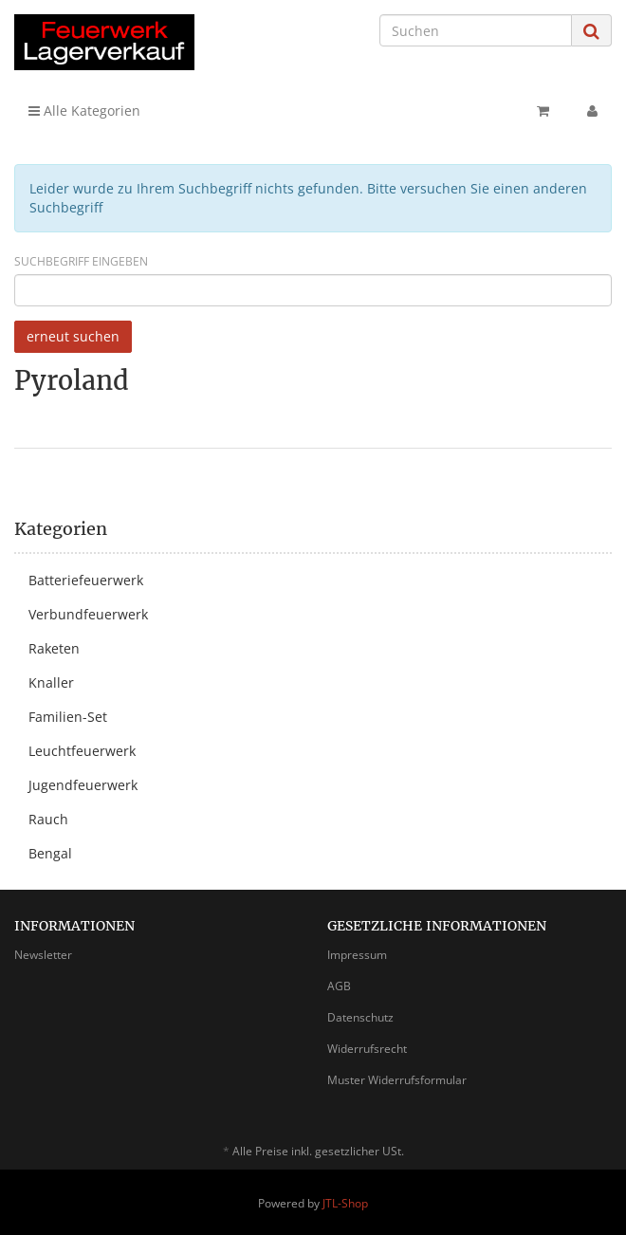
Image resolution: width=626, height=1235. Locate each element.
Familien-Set (67, 717)
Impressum (357, 955)
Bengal (50, 853)
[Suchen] (475, 30)
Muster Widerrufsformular (397, 1080)
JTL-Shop (345, 1203)
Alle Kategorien (84, 110)
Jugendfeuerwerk (83, 785)
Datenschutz (360, 1017)
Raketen (54, 648)
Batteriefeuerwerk (85, 580)
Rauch (48, 819)
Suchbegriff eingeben (81, 261)
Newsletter (43, 955)
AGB (339, 986)
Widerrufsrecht (367, 1049)
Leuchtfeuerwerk (82, 751)
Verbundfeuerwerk (88, 614)
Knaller (51, 682)
